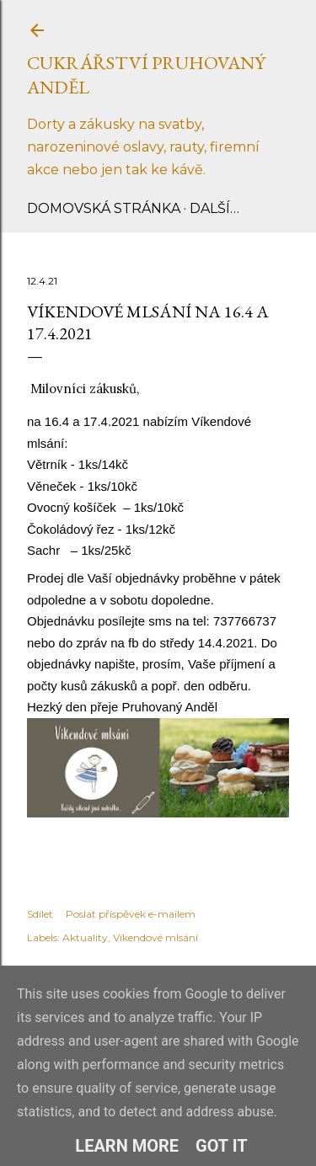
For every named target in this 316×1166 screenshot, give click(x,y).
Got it (221, 1146)
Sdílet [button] (40, 914)
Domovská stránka (103, 208)
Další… (214, 208)
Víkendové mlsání (155, 937)
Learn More (127, 1146)
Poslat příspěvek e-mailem (130, 914)
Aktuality (85, 937)
